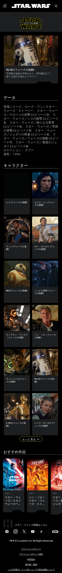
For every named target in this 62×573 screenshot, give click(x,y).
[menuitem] (5, 6)
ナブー (29, 150)
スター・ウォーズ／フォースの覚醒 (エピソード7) (31, 138)
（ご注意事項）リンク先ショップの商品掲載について (31, 569)
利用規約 (31, 559)
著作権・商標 (31, 564)
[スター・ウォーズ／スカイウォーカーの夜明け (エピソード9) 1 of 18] (13, 474)
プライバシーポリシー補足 (31, 554)
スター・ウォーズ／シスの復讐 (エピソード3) (31, 118)
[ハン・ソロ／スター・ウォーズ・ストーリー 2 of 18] (37, 474)
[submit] (56, 6)
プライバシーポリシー (31, 549)
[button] (31, 439)
